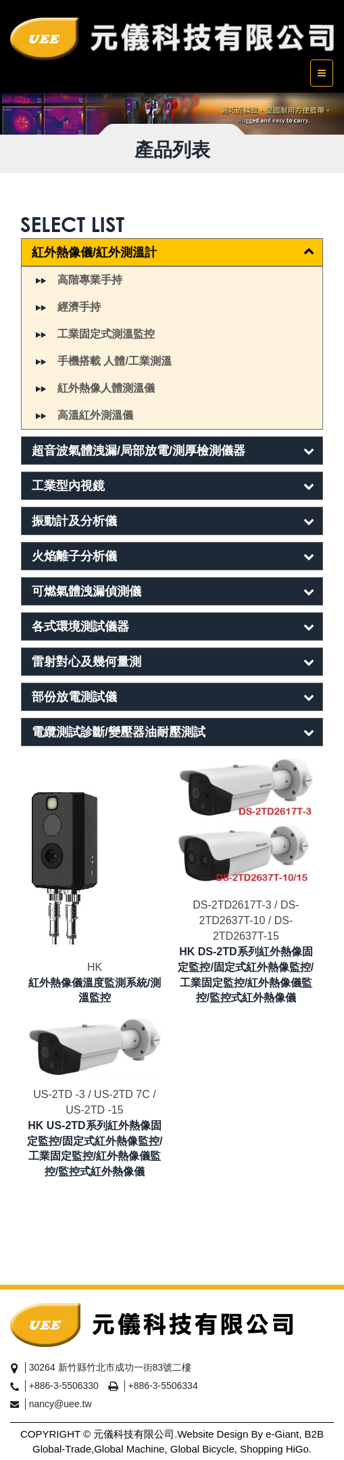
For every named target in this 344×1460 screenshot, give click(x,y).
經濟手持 (79, 307)
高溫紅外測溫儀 (95, 415)
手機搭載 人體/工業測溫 (114, 361)
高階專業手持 (89, 280)
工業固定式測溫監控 (106, 334)
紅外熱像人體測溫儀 (106, 388)
